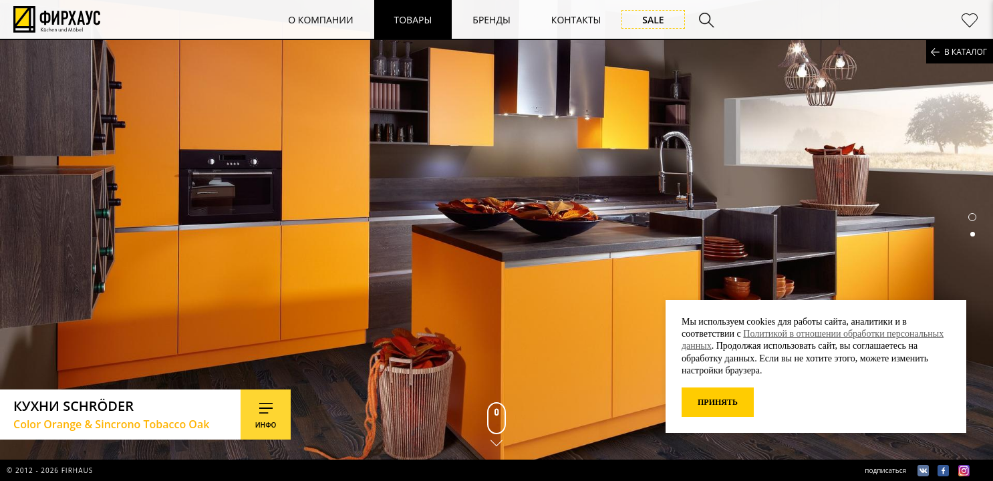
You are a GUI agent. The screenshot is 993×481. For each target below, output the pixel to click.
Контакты (576, 19)
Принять (718, 402)
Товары (413, 19)
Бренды (491, 19)
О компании (320, 19)
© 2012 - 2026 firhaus (50, 470)
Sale (653, 19)
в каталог (965, 51)
